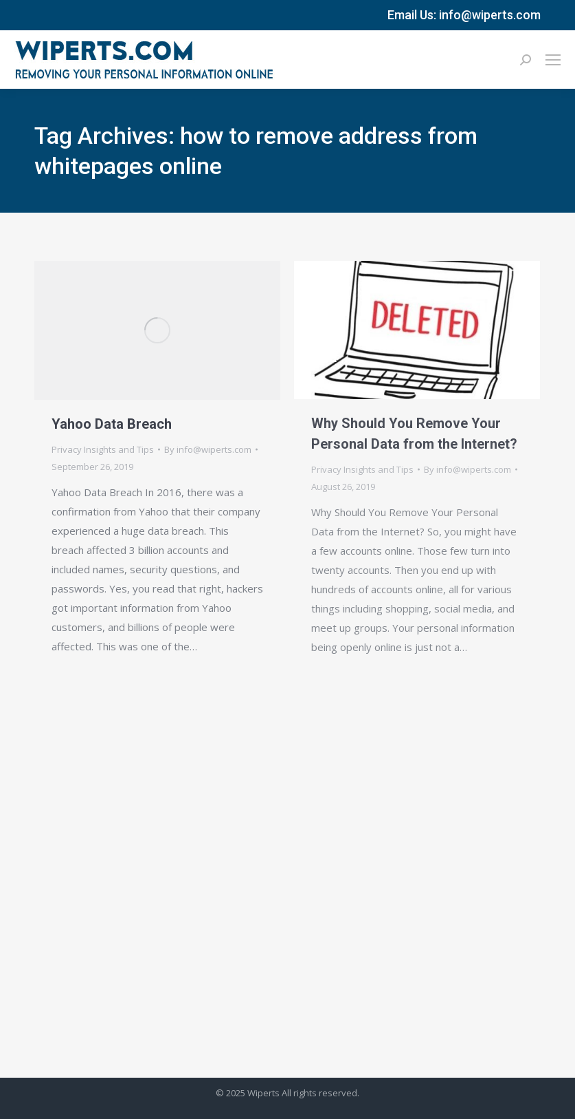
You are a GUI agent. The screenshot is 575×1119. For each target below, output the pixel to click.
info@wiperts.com (490, 15)
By (207, 449)
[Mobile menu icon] (553, 60)
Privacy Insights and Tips (103, 449)
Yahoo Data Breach (112, 424)
